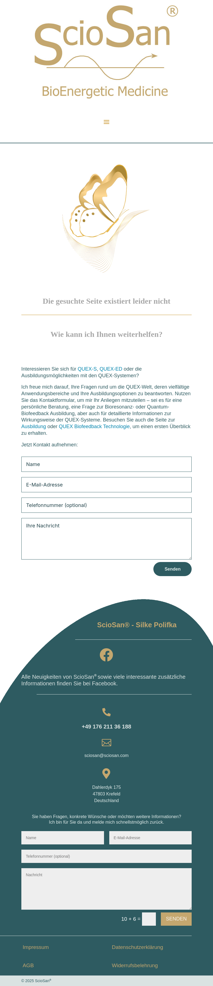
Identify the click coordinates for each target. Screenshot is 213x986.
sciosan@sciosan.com (106, 755)
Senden (172, 569)
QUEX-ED (111, 369)
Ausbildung (33, 426)
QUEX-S (87, 369)
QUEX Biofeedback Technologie (94, 426)
